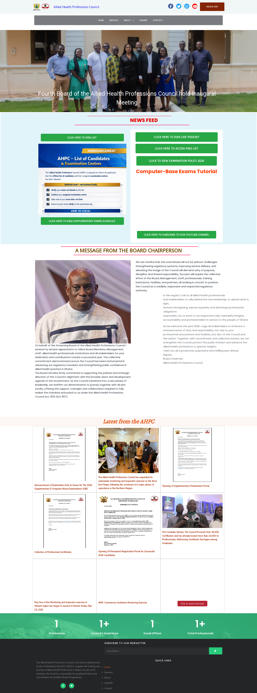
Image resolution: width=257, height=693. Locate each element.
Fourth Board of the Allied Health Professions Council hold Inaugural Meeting (127, 98)
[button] (128, 71)
